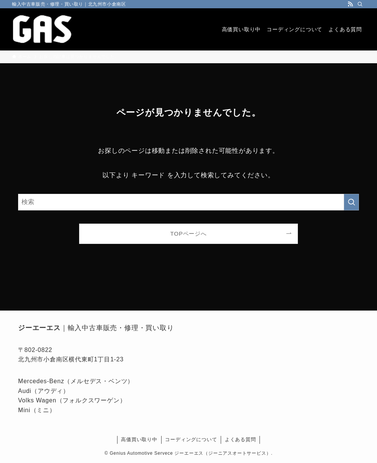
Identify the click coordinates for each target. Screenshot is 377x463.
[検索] (360, 4)
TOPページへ (188, 233)
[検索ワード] (188, 202)
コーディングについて (191, 439)
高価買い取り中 (139, 439)
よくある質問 (240, 439)
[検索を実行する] (351, 202)
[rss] (350, 4)
